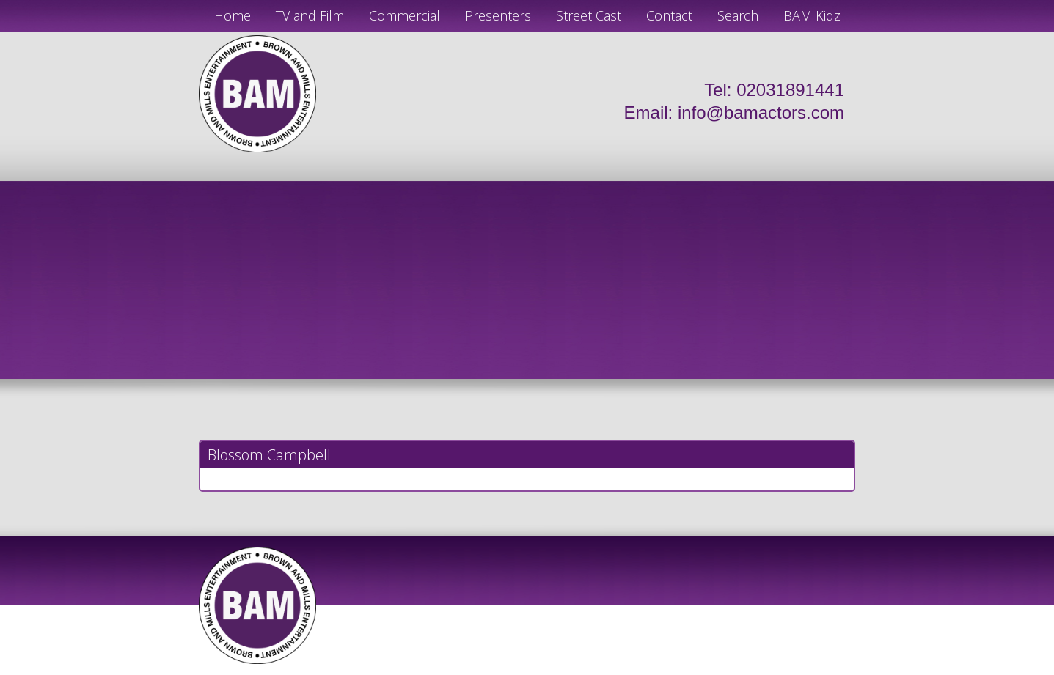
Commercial (404, 15)
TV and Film (310, 15)
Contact (669, 15)
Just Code (623, 669)
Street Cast (588, 15)
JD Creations (496, 669)
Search (737, 15)
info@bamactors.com (761, 112)
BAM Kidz (812, 15)
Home (232, 15)
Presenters (498, 15)
